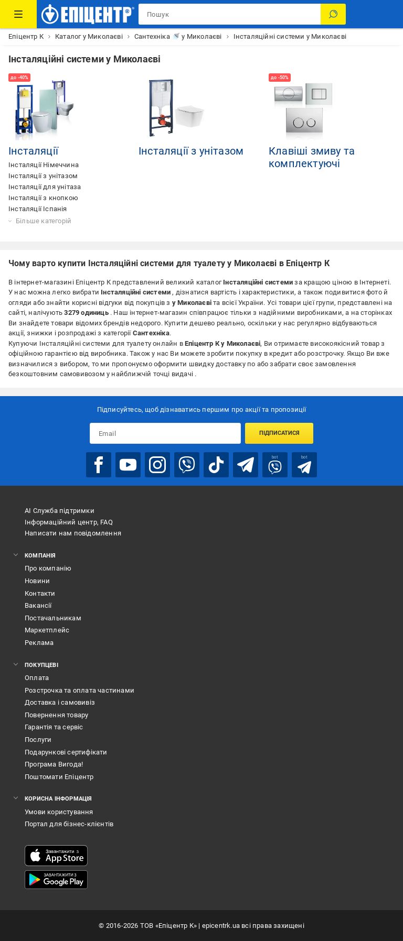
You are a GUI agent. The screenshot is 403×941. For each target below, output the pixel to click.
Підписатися (279, 433)
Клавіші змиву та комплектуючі (312, 157)
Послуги (38, 739)
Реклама (39, 643)
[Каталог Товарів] (18, 14)
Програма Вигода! (54, 764)
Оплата (37, 678)
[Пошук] (333, 14)
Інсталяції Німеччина (43, 165)
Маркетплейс (47, 630)
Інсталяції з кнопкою (43, 198)
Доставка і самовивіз (60, 702)
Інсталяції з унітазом (43, 176)
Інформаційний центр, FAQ (69, 522)
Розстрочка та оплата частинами (79, 690)
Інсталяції (33, 151)
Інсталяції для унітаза (44, 187)
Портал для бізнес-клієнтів (69, 824)
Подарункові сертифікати (66, 752)
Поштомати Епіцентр (59, 777)
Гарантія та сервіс (54, 727)
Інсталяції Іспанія (37, 209)
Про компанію (48, 568)
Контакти (40, 593)
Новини (37, 581)
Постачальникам (53, 618)
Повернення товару (56, 715)
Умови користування (59, 812)
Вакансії (38, 605)
